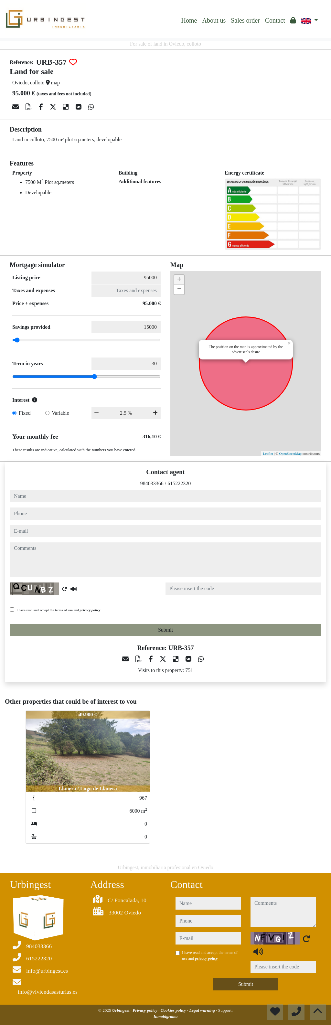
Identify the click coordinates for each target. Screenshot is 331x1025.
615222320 (179, 483)
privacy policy (90, 610)
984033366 (152, 483)
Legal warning (202, 1010)
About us (214, 20)
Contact (275, 20)
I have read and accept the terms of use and (58, 610)
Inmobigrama (166, 1016)
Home (189, 20)
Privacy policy (145, 1010)
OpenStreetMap (290, 453)
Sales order (245, 20)
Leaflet (268, 453)
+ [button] (179, 280)
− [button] (179, 289)
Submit (165, 630)
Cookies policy (174, 1010)
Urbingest (121, 1010)
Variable (60, 413)
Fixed (24, 413)
